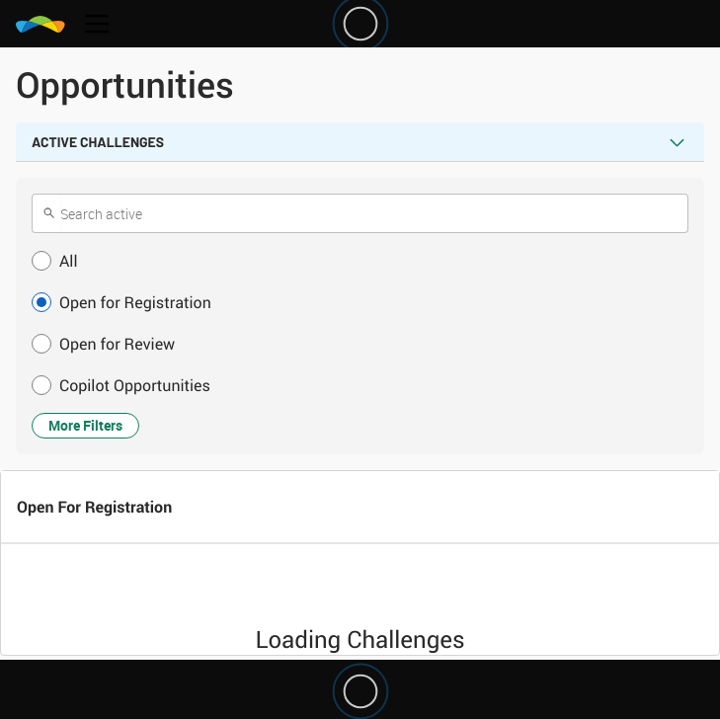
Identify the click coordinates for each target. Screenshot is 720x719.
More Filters (85, 425)
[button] (360, 261)
